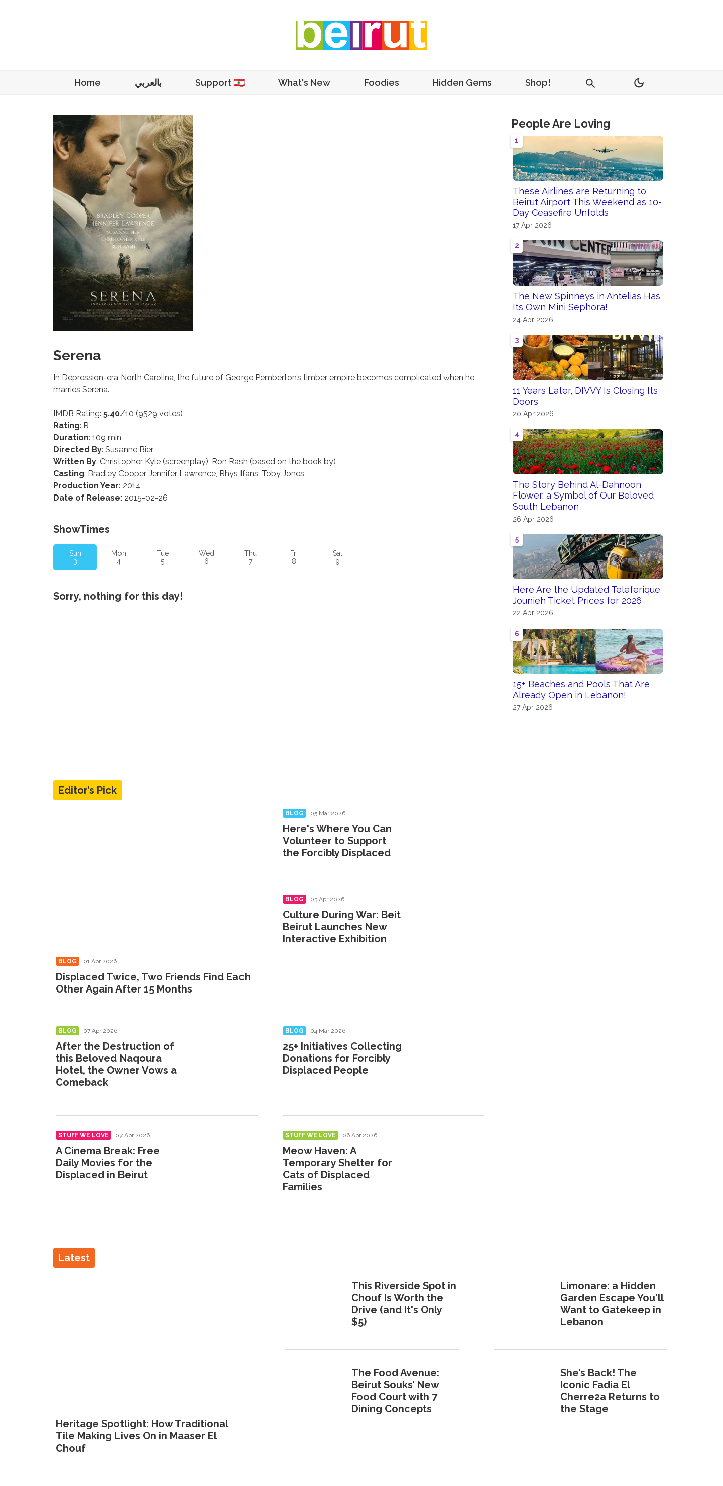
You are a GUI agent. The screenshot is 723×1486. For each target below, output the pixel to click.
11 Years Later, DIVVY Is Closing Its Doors (585, 396)
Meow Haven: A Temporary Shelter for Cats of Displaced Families (337, 1169)
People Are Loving (560, 123)
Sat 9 (337, 557)
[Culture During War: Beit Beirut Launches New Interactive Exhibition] (449, 928)
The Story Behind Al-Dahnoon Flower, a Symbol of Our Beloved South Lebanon (583, 495)
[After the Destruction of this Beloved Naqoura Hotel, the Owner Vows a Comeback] (223, 1060)
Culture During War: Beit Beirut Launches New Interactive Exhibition (342, 927)
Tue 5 (163, 557)
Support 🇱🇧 (220, 82)
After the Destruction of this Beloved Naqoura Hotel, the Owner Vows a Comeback (116, 1064)
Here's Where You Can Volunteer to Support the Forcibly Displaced (337, 841)
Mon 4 (118, 557)
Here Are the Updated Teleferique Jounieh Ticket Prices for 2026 (586, 595)
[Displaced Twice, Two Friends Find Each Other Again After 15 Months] (157, 879)
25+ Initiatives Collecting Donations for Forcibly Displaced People (342, 1058)
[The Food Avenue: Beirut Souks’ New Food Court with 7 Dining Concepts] (315, 1391)
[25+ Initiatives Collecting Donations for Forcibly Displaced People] (449, 1060)
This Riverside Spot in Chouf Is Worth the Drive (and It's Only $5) (403, 1304)
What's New (304, 82)
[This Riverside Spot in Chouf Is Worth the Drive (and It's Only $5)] (315, 1305)
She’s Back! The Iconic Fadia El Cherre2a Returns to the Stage (610, 1391)
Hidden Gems (462, 82)
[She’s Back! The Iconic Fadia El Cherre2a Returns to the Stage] (524, 1391)
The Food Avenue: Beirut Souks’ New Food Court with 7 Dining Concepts (395, 1391)
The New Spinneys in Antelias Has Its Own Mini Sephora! (586, 301)
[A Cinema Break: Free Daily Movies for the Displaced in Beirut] (223, 1164)
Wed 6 (206, 557)
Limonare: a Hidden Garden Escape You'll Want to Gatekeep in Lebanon (611, 1304)
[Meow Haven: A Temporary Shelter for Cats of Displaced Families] (449, 1164)
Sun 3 (75, 557)
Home (88, 82)
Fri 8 (294, 557)
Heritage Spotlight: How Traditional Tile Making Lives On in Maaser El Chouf (142, 1436)
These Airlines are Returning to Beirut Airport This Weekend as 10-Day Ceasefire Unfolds (587, 202)
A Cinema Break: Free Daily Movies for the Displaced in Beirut (108, 1163)
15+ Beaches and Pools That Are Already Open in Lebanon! (581, 689)
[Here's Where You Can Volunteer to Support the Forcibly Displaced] (449, 843)
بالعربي (148, 82)
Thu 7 (250, 557)
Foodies (381, 82)
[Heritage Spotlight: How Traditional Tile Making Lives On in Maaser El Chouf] (153, 1343)
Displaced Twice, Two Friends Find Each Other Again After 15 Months (153, 983)
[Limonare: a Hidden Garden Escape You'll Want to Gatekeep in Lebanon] (524, 1305)
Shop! (538, 82)
